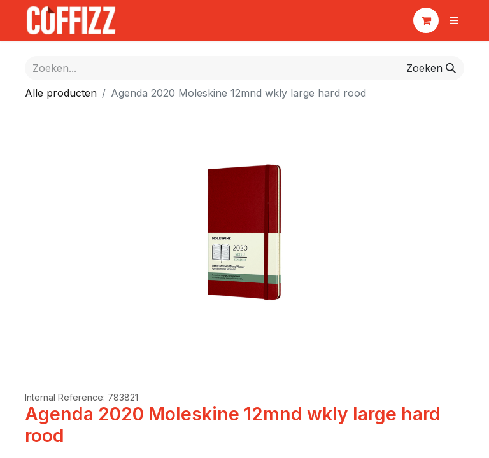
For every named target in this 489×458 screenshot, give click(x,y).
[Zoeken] (431, 68)
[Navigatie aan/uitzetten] (454, 20)
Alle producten (61, 93)
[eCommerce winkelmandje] (426, 20)
